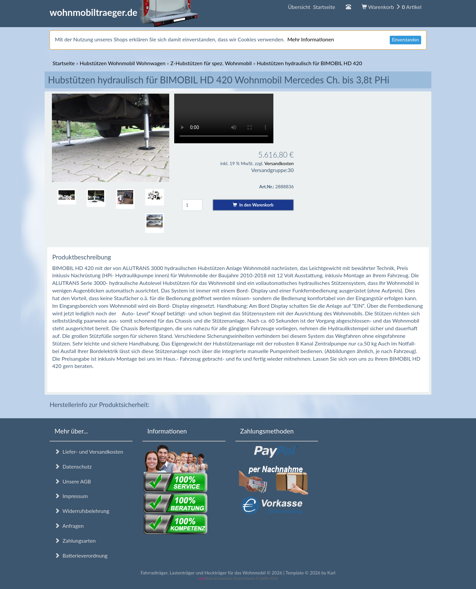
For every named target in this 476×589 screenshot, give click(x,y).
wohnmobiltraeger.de (124, 12)
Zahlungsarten (75, 540)
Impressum (71, 496)
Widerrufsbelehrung (82, 511)
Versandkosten (279, 163)
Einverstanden (405, 39)
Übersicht (311, 7)
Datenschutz (73, 466)
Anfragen (69, 525)
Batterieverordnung (81, 555)
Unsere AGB (73, 481)
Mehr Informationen (310, 39)
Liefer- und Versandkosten (89, 451)
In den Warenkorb (253, 204)
